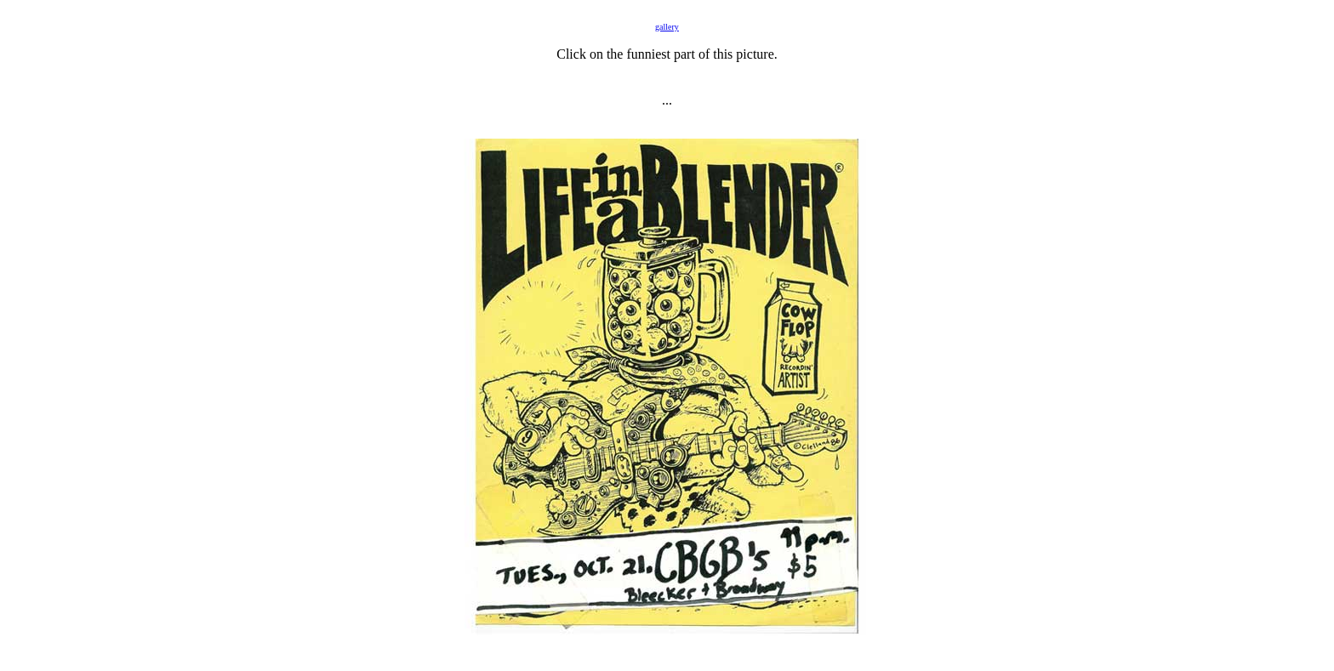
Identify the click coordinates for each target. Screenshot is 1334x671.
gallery (667, 26)
